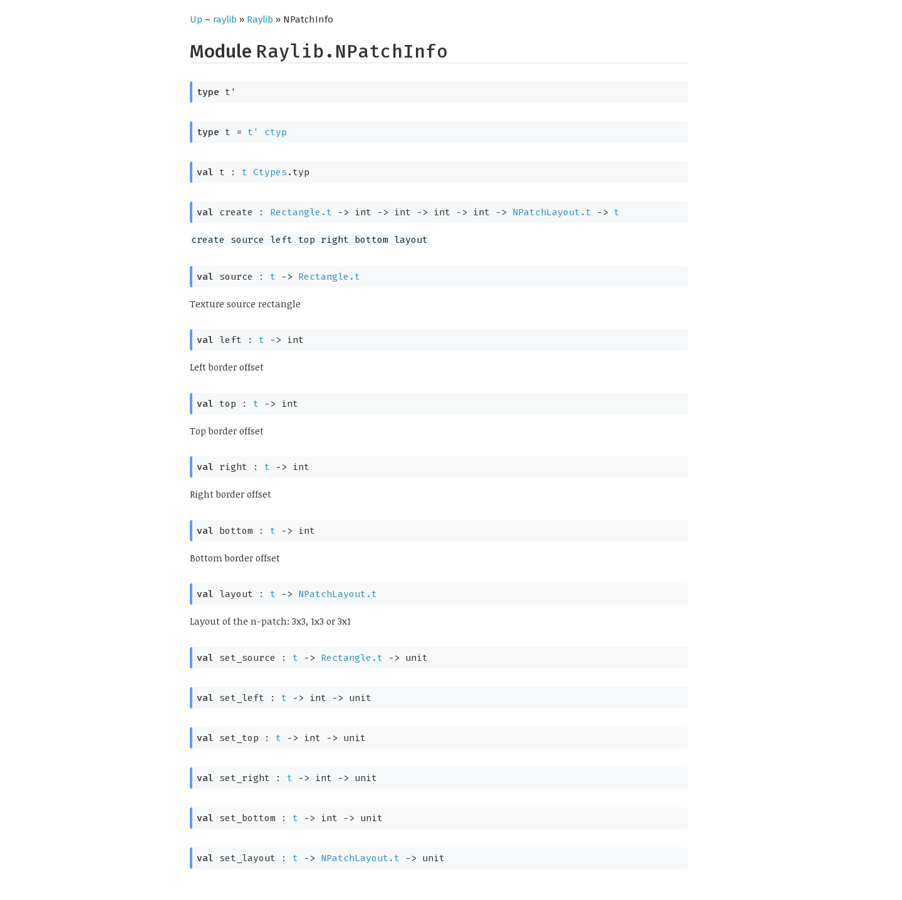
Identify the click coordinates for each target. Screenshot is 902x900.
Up (196, 19)
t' (253, 132)
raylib (225, 19)
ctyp (275, 132)
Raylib (260, 19)
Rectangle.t (301, 212)
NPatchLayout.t (551, 212)
